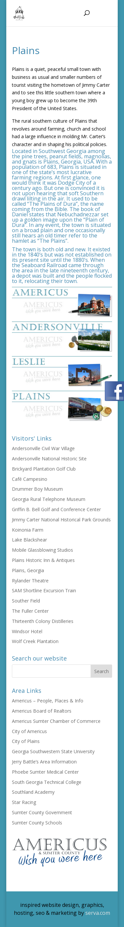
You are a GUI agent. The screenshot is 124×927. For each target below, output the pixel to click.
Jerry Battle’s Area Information (44, 761)
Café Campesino (29, 479)
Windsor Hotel (27, 631)
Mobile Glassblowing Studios (42, 550)
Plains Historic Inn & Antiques (43, 560)
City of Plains (26, 741)
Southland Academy (33, 792)
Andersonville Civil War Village (43, 448)
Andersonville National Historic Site (49, 458)
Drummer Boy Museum (37, 489)
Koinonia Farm (27, 530)
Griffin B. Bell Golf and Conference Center (56, 509)
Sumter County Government (42, 812)
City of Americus (29, 731)
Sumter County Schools (37, 822)
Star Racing (24, 802)
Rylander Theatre (30, 580)
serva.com (97, 912)
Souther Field (26, 601)
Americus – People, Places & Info (47, 700)
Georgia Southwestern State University (53, 751)
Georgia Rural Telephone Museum (48, 499)
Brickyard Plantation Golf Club (44, 469)
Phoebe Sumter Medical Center (45, 772)
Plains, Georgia (28, 570)
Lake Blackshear (29, 540)
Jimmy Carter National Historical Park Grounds (61, 519)
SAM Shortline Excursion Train (44, 590)
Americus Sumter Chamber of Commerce (56, 721)
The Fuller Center (30, 611)
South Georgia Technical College (46, 782)
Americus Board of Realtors (41, 711)
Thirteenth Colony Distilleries (42, 621)
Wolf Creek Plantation (35, 641)
